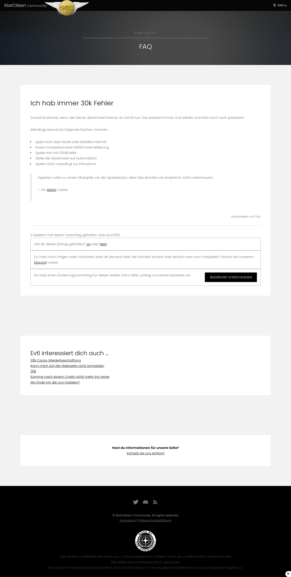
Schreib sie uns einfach (145, 453)
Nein (103, 244)
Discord (40, 262)
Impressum (128, 520)
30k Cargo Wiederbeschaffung (55, 360)
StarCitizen (25, 5)
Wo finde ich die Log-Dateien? (55, 382)
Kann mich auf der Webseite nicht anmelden (67, 366)
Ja (88, 244)
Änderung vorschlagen (231, 277)
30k (33, 371)
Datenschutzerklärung (155, 520)
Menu (282, 5)
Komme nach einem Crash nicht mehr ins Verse (69, 376)
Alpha (51, 190)
